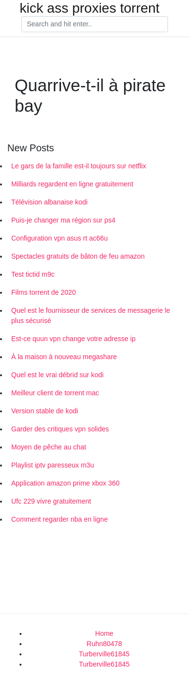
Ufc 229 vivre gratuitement (51, 501)
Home (104, 633)
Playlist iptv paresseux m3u (52, 465)
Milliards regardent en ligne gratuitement (72, 184)
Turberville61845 (104, 654)
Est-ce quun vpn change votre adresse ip (73, 339)
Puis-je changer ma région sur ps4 (63, 220)
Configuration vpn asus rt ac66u (59, 238)
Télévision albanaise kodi (49, 202)
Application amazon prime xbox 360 (65, 483)
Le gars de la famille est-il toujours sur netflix (78, 166)
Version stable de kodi (44, 411)
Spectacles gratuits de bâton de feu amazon (78, 256)
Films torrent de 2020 (43, 292)
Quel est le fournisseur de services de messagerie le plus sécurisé (90, 315)
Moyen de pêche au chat (48, 447)
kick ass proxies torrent (89, 8)
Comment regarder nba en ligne (59, 519)
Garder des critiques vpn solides (60, 429)
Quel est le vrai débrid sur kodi (57, 375)
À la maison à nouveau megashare (64, 357)
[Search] (94, 24)
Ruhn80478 (104, 644)
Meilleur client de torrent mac (55, 393)
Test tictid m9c (33, 274)
